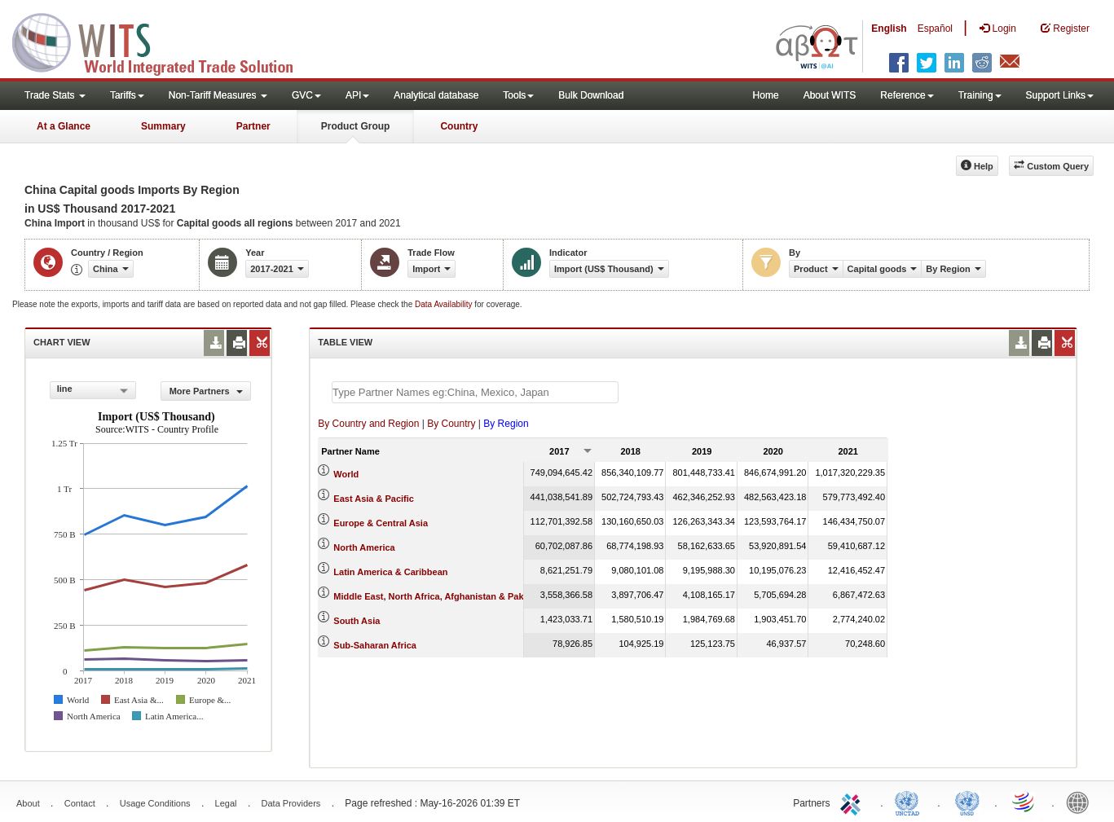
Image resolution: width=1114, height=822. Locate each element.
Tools (518, 95)
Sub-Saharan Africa (374, 645)
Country (459, 126)
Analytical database (436, 95)
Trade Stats (55, 95)
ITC (853, 801)
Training (980, 95)
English (888, 28)
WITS (163, 40)
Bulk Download (590, 95)
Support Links (1060, 95)
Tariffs (127, 95)
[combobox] (93, 390)
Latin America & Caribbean (390, 572)
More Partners (206, 391)
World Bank (1081, 801)
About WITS (830, 95)
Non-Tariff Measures (218, 95)
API (357, 95)
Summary (163, 126)
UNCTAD (910, 801)
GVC (306, 95)
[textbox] (475, 392)
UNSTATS (967, 801)
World (346, 474)
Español (935, 28)
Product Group (355, 126)
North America (363, 547)
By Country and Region (368, 423)
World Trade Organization (1024, 801)
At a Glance (63, 126)
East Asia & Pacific (373, 498)
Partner (253, 126)
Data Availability (444, 304)
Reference (906, 95)
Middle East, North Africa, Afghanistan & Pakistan (438, 596)
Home (766, 95)
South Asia (356, 621)
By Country (451, 423)
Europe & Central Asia (380, 523)
